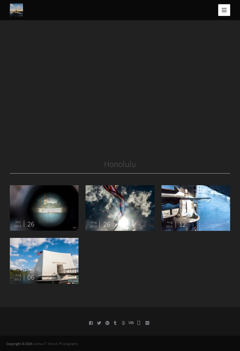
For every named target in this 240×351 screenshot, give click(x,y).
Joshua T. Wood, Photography (56, 343)
